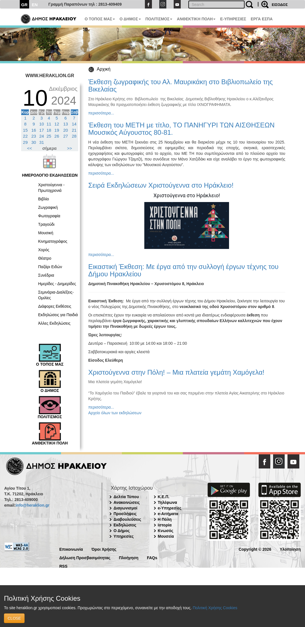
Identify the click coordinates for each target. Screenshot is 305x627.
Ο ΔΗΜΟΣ (130, 19)
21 (74, 130)
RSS (63, 566)
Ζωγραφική (48, 207)
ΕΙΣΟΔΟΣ (280, 5)
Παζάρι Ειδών (50, 266)
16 (33, 130)
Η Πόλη (165, 519)
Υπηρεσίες (124, 536)
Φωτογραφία (49, 216)
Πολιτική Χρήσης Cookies (215, 608)
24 (41, 136)
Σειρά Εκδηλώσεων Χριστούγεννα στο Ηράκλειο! (161, 185)
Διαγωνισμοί (125, 508)
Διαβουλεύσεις (127, 519)
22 (25, 136)
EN (35, 4)
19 (57, 130)
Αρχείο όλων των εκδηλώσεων (114, 413)
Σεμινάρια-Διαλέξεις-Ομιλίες (56, 295)
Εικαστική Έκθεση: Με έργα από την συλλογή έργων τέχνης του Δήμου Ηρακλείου (183, 270)
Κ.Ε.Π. (163, 496)
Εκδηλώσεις (125, 525)
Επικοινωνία (71, 549)
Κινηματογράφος (52, 241)
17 (41, 130)
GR (24, 4)
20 (65, 130)
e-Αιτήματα (168, 513)
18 (49, 130)
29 (25, 142)
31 (41, 142)
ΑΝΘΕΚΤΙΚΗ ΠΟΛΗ (196, 19)
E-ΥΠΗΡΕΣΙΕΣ (233, 19)
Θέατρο (44, 258)
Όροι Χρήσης (104, 549)
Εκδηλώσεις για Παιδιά (58, 315)
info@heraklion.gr (32, 505)
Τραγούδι (46, 224)
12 (57, 124)
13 (65, 124)
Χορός (43, 250)
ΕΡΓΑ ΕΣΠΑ (262, 19)
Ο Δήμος (122, 530)
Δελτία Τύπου (126, 496)
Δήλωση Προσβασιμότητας (84, 557)
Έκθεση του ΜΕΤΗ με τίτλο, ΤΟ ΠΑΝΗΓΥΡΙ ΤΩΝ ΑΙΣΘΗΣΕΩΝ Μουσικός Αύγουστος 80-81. (181, 128)
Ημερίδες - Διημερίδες (57, 283)
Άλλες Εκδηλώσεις (54, 323)
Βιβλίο (43, 199)
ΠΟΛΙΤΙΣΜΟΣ (159, 19)
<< (29, 148)
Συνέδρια (46, 275)
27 (65, 136)
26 (57, 136)
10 (41, 124)
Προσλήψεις (125, 513)
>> (69, 148)
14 (74, 124)
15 (25, 130)
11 (49, 124)
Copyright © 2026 (255, 549)
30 (33, 142)
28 (74, 136)
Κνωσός (165, 530)
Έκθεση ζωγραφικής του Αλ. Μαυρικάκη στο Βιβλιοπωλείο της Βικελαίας (180, 85)
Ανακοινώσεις (127, 502)
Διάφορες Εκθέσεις (54, 306)
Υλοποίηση (290, 549)
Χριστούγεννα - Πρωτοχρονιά (51, 188)
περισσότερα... (101, 113)
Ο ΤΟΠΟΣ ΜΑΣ (100, 19)
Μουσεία (166, 536)
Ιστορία (165, 525)
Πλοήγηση (128, 557)
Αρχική (104, 69)
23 (33, 136)
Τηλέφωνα (167, 502)
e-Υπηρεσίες (170, 508)
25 (49, 136)
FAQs (152, 557)
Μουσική (45, 233)
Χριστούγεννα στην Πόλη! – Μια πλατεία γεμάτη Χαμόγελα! (176, 372)
